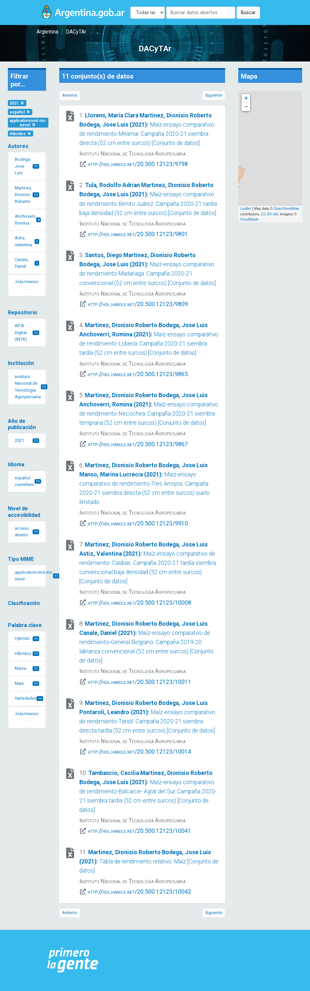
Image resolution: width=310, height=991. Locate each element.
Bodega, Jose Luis (27, 166)
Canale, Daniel (27, 263)
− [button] (246, 107)
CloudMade (249, 219)
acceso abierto (27, 531)
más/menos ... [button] (27, 285)
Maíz (27, 683)
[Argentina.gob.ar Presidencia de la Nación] (72, 960)
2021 (17, 103)
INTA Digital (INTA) (27, 332)
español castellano (28, 481)
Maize (27, 668)
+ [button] (246, 98)
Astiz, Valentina (27, 241)
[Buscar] (200, 13)
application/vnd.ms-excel (28, 122)
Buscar (248, 12)
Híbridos (21, 133)
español (20, 112)
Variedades (29, 698)
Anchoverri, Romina (28, 219)
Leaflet (245, 208)
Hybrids (27, 638)
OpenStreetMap (286, 208)
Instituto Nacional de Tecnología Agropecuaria (30, 386)
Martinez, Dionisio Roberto (27, 194)
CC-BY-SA (269, 214)
